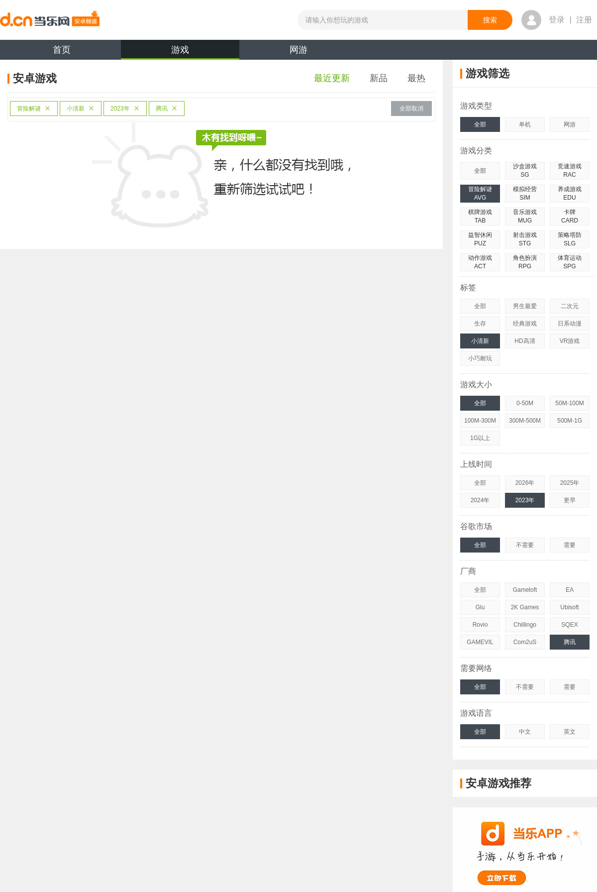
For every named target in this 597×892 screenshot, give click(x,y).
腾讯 (167, 108)
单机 (525, 124)
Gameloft (525, 589)
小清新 (81, 108)
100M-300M (480, 420)
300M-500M (525, 420)
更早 (570, 500)
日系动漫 (570, 323)
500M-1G (569, 420)
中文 (525, 731)
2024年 (480, 500)
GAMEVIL (480, 642)
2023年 (125, 108)
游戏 (180, 52)
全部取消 (411, 108)
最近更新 (332, 78)
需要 (570, 545)
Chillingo (524, 624)
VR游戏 (570, 340)
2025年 (570, 482)
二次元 (570, 306)
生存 (480, 323)
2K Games (525, 607)
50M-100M (569, 403)
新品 (379, 78)
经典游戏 (525, 323)
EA (570, 589)
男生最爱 (525, 306)
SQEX (569, 624)
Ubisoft (569, 607)
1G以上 (480, 438)
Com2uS (525, 642)
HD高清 (524, 340)
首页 (62, 50)
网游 (298, 50)
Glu (480, 607)
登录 (557, 19)
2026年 (525, 482)
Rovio (480, 624)
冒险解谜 (34, 108)
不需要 (525, 545)
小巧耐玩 (480, 358)
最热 (416, 78)
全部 (480, 124)
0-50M (524, 403)
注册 (584, 19)
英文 (570, 731)
